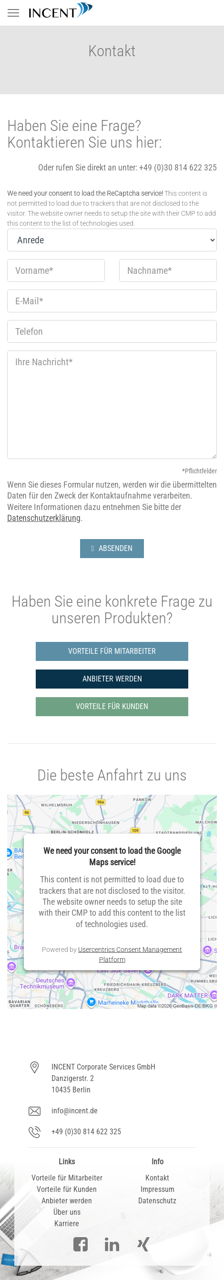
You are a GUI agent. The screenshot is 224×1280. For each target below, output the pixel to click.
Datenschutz (157, 1200)
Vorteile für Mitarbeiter (66, 1177)
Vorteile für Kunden (67, 1189)
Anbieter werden (66, 1200)
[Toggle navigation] (13, 13)
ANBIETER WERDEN (112, 678)
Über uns (67, 1212)
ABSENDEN (112, 548)
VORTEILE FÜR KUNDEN (112, 706)
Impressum (157, 1189)
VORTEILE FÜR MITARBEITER (112, 651)
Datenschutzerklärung (44, 518)
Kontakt (157, 1177)
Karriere (66, 1223)
